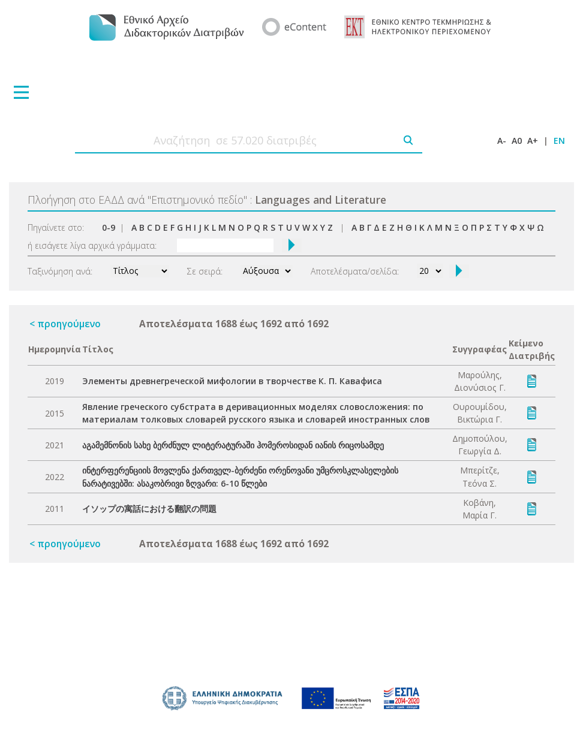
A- (501, 140)
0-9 (108, 227)
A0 (517, 140)
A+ (532, 140)
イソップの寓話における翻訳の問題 (149, 508)
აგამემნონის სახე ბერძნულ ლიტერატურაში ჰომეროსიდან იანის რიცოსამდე (233, 445)
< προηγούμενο (65, 323)
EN (559, 140)
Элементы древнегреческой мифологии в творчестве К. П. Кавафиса (232, 381)
